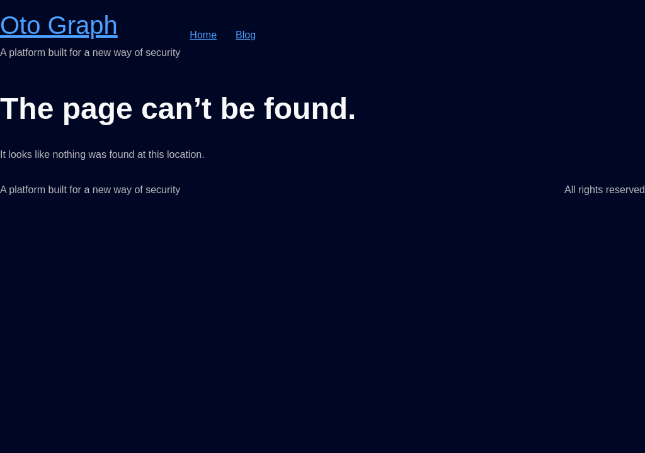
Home (203, 35)
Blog (246, 35)
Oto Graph (59, 25)
